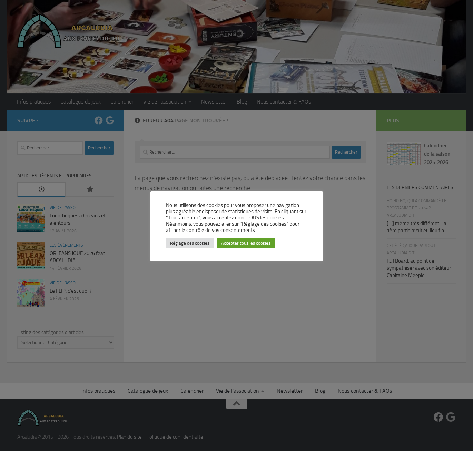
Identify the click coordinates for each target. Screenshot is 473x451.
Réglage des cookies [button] (189, 243)
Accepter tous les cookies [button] (245, 243)
